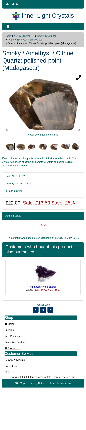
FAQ (7, 372)
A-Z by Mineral (22, 36)
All (43, 309)
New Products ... (13, 336)
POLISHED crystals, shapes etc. (25, 39)
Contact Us (11, 366)
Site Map (20, 383)
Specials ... (10, 330)
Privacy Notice (37, 383)
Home (8, 36)
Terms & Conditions (60, 383)
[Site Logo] (17, 15)
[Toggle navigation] (8, 26)
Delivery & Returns (15, 360)
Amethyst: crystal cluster (43, 286)
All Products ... (12, 348)
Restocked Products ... (17, 342)
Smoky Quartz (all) (47, 36)
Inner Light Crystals (40, 377)
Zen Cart (70, 377)
